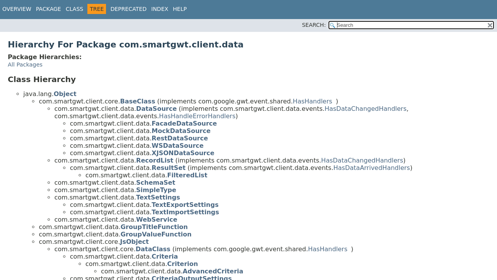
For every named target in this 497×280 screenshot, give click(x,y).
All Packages (25, 64)
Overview (16, 9)
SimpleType (156, 190)
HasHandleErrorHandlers (197, 116)
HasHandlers (312, 101)
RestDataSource (180, 138)
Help (180, 9)
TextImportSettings (185, 212)
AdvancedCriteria (213, 271)
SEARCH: (314, 25)
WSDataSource (178, 145)
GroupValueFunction (156, 234)
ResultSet (169, 168)
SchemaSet (156, 182)
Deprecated (128, 9)
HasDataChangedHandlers (366, 108)
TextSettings (158, 197)
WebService (156, 219)
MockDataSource (181, 131)
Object (65, 94)
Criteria (165, 256)
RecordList (155, 160)
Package (48, 9)
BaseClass (137, 101)
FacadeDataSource (184, 123)
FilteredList (187, 175)
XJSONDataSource (183, 153)
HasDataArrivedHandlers (372, 168)
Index (160, 9)
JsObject (134, 241)
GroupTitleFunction (154, 227)
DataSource (156, 108)
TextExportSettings (185, 204)
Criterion (182, 264)
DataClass (153, 249)
